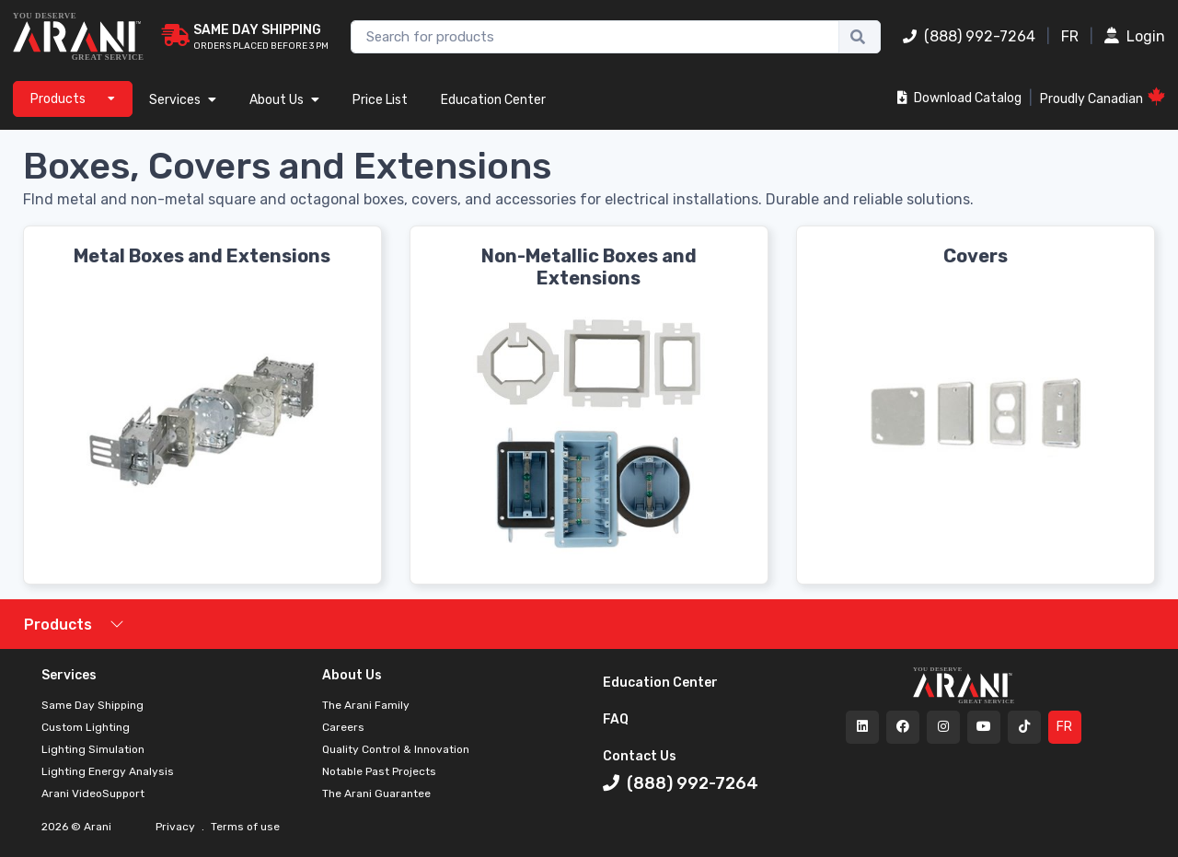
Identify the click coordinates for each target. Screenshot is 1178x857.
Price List (380, 100)
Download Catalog (959, 98)
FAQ (616, 719)
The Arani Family (366, 705)
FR (1070, 36)
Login (1134, 36)
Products (58, 624)
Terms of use (244, 826)
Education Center (493, 100)
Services (182, 100)
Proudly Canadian (1102, 97)
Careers (343, 727)
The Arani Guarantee (376, 793)
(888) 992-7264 (969, 36)
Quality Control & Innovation (395, 749)
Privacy (177, 826)
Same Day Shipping (92, 705)
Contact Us (639, 756)
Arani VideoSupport (92, 793)
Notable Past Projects (379, 771)
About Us (284, 100)
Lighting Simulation (92, 749)
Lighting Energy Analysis (107, 771)
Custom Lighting (85, 727)
